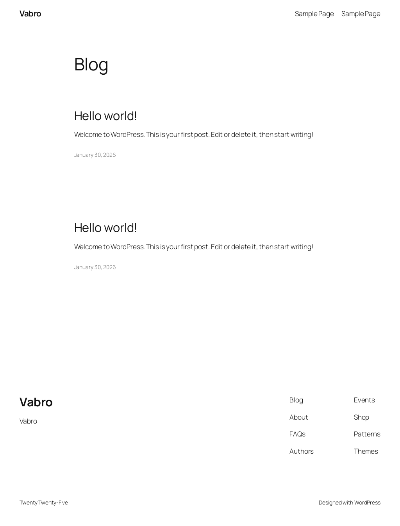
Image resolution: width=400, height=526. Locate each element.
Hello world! (106, 115)
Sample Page (314, 13)
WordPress (367, 502)
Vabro (30, 13)
